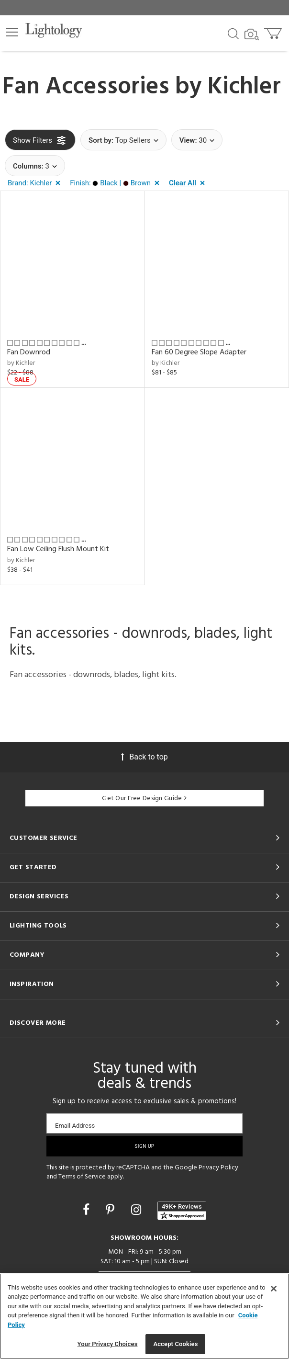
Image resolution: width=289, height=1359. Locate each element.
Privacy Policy (218, 1167)
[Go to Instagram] (137, 1210)
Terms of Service (82, 1176)
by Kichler (21, 363)
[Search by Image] (252, 34)
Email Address (75, 1125)
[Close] (273, 1288)
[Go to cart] (274, 31)
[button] (12, 32)
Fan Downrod (28, 352)
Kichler (244, 87)
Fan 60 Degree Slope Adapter (199, 352)
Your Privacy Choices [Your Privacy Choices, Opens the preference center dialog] (108, 1344)
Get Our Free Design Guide (144, 798)
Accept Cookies (175, 1344)
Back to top (144, 756)
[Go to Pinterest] (111, 1210)
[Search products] (233, 33)
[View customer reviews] (182, 1210)
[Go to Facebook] (87, 1210)
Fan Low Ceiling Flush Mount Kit (58, 549)
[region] (144, 1316)
